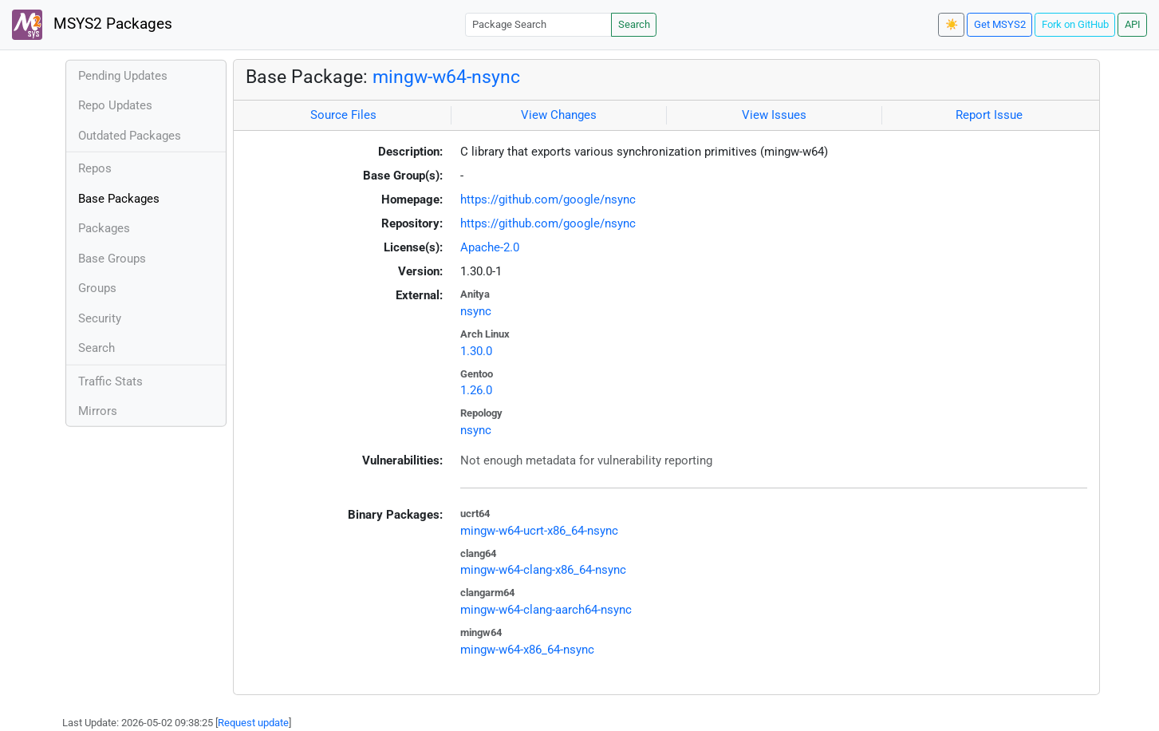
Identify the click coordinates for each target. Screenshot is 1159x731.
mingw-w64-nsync (446, 76)
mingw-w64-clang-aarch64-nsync (546, 610)
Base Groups (112, 258)
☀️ (951, 24)
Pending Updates (123, 76)
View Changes (559, 115)
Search (634, 24)
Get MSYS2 (1000, 24)
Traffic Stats (110, 381)
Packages (104, 228)
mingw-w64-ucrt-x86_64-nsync (539, 531)
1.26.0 (476, 390)
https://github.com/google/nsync (548, 199)
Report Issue (989, 115)
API (1133, 24)
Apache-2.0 (489, 247)
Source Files (343, 115)
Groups (97, 288)
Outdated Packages (129, 135)
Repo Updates (115, 105)
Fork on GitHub (1075, 24)
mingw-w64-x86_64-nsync (527, 649)
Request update (253, 723)
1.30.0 (476, 351)
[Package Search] (538, 24)
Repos (95, 168)
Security (99, 318)
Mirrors (97, 411)
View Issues (774, 115)
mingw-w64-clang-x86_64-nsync (543, 570)
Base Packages (119, 199)
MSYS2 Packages (92, 25)
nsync (475, 311)
